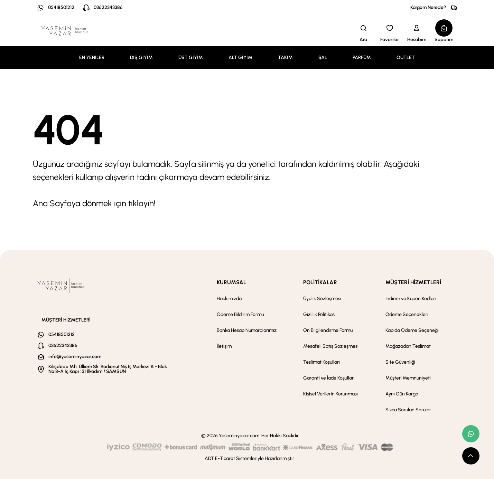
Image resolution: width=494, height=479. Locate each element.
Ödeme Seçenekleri (406, 314)
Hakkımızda (229, 298)
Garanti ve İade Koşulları (329, 378)
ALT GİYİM (240, 57)
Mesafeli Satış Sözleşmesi (330, 346)
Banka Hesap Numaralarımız (247, 330)
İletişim (224, 346)
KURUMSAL (231, 282)
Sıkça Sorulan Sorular (408, 410)
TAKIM (285, 57)
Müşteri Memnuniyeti (408, 378)
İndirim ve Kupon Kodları (410, 298)
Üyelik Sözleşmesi (322, 298)
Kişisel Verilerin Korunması (330, 394)
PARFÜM (362, 57)
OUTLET (406, 57)
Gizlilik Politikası (319, 314)
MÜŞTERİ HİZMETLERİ (413, 282)
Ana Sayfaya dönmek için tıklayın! (94, 203)
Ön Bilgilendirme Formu (328, 330)
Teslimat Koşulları (321, 362)
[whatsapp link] (470, 433)
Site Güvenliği (400, 362)
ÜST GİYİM (190, 57)
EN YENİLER (91, 57)
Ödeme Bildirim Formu (240, 314)
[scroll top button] (470, 455)
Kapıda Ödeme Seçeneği (412, 330)
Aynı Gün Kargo (401, 394)
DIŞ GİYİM (141, 57)
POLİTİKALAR (320, 282)
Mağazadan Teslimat (408, 346)
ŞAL (322, 57)
